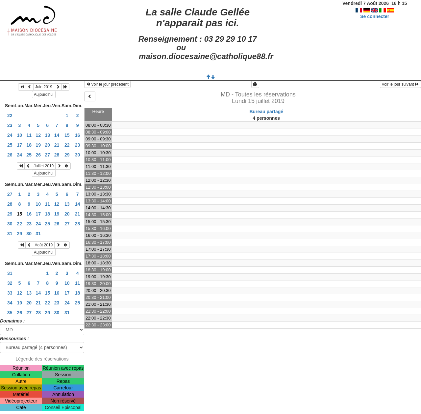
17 (19, 145)
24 (9, 135)
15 (67, 135)
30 (77, 154)
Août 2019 (44, 245)
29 (67, 154)
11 (29, 135)
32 (9, 283)
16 (77, 135)
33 (9, 293)
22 (9, 115)
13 (47, 135)
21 (57, 145)
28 (57, 154)
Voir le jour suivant (400, 84)
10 (19, 135)
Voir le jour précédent (107, 84)
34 (9, 302)
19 (38, 145)
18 (29, 145)
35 (9, 312)
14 (57, 135)
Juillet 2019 (44, 166)
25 (9, 145)
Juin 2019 (43, 87)
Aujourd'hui (44, 94)
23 (9, 125)
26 (9, 154)
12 (38, 135)
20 (47, 145)
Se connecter (374, 16)
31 (9, 233)
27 (47, 154)
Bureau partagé (266, 111)
